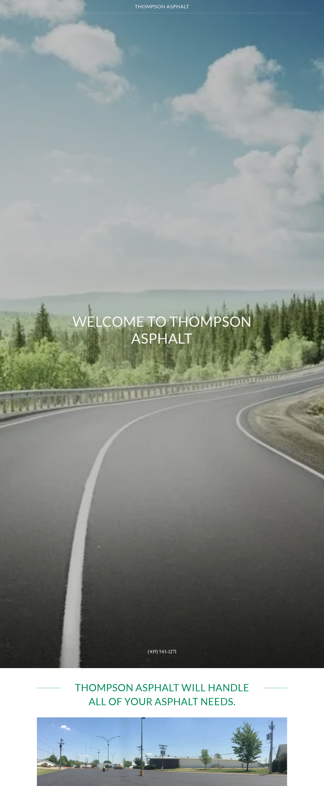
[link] (162, 7)
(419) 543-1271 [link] (162, 652)
